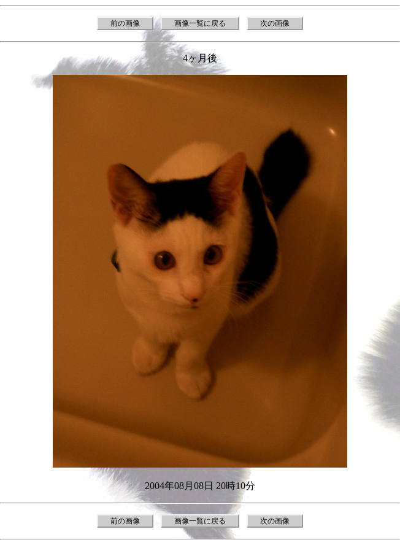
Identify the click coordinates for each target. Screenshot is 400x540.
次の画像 (275, 23)
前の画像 (125, 23)
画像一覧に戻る (200, 23)
